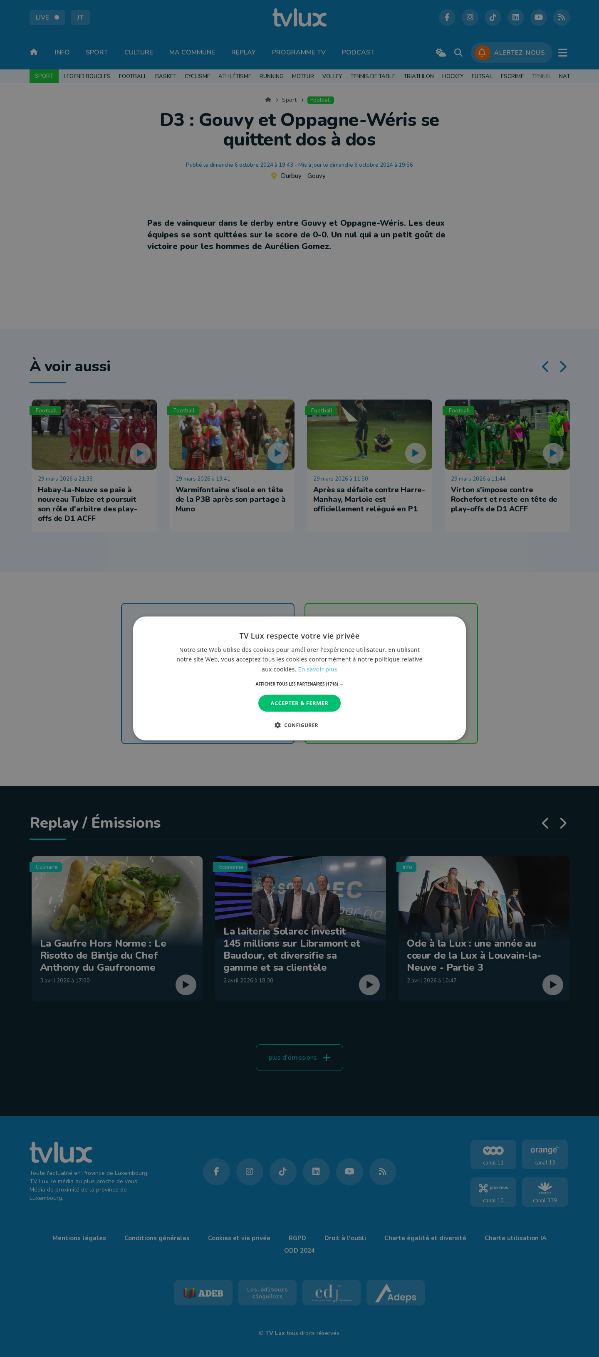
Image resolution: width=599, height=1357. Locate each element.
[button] (300, 684)
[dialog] (299, 678)
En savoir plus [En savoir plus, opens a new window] (317, 669)
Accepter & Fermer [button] (300, 703)
